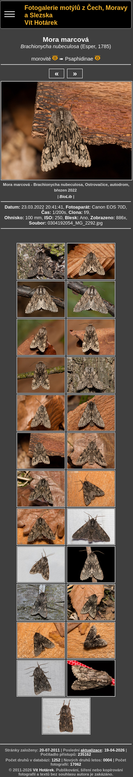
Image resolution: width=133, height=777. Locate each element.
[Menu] (9, 15)
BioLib (66, 196)
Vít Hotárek (43, 770)
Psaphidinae (79, 59)
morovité (41, 59)
